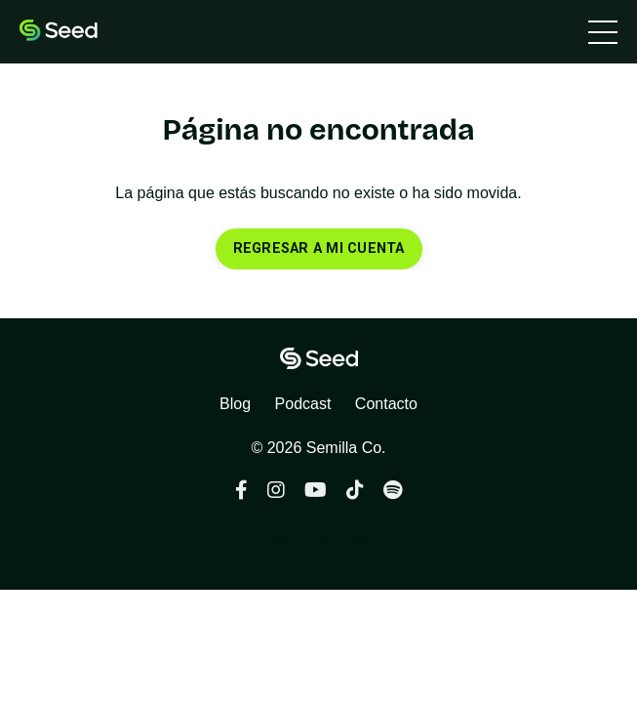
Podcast (303, 403)
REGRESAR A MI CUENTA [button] (319, 248)
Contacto (386, 403)
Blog (235, 403)
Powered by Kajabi (318, 540)
